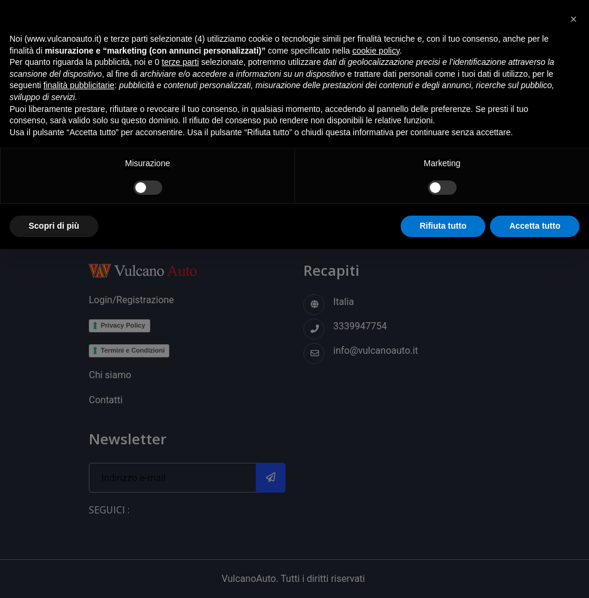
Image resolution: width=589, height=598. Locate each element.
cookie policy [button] (375, 50)
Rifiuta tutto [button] (443, 226)
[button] (573, 19)
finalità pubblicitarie (79, 85)
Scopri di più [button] (54, 226)
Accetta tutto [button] (534, 226)
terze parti (180, 62)
